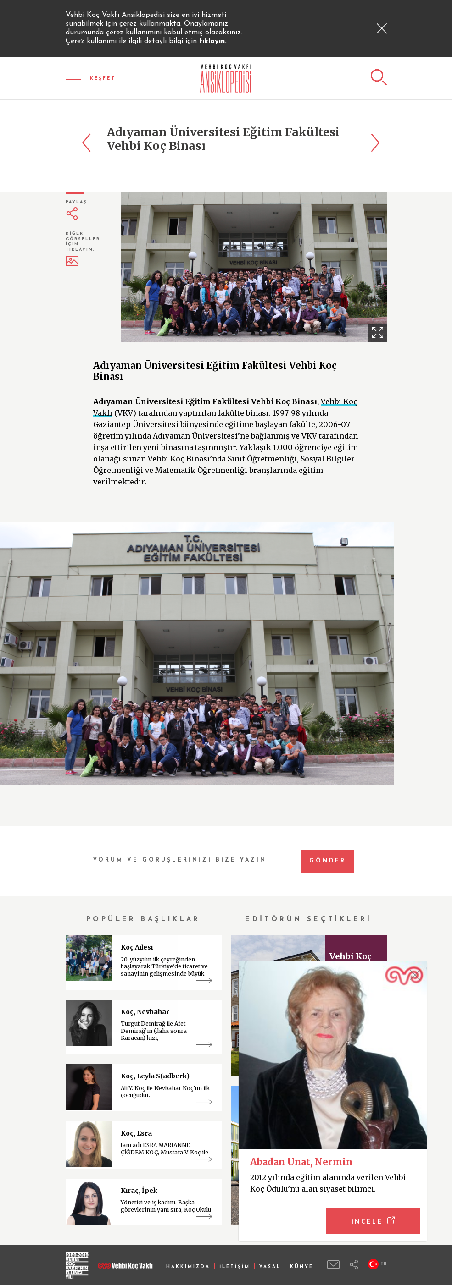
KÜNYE (301, 1266)
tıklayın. (213, 41)
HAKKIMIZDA (188, 1266)
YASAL (270, 1266)
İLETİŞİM (234, 1266)
